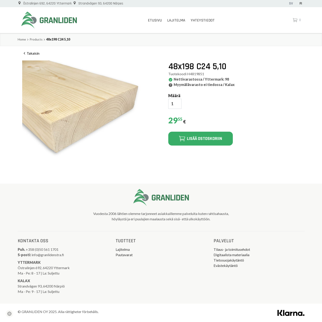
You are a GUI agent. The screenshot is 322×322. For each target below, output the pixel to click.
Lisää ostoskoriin (200, 139)
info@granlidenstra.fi (48, 255)
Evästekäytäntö (226, 265)
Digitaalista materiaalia (231, 255)
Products (36, 39)
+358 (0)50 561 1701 (42, 249)
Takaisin (30, 53)
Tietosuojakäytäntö (229, 260)
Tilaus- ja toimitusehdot (232, 249)
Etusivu (155, 20)
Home (22, 39)
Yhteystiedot (203, 20)
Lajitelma (176, 20)
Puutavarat (124, 255)
